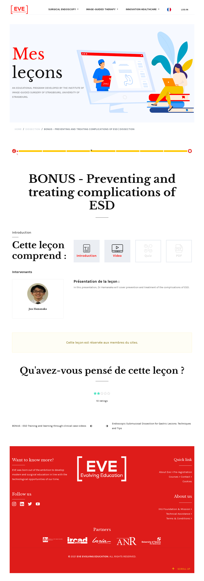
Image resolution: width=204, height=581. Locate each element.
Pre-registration (182, 472)
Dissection (32, 129)
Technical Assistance (178, 513)
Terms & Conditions (178, 518)
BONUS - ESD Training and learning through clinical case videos (49, 425)
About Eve (165, 472)
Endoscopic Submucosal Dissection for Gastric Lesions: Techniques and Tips (151, 426)
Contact (185, 476)
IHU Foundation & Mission (174, 509)
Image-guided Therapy (101, 9)
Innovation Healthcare (141, 9)
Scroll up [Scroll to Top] (181, 568)
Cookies (187, 481)
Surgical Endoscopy (62, 9)
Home (18, 129)
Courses (173, 476)
